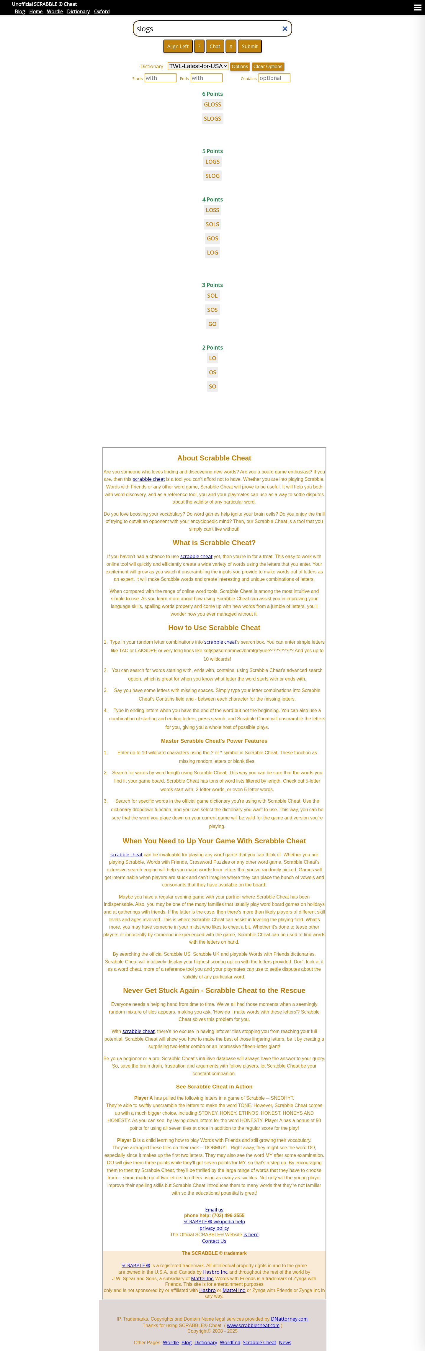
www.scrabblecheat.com (253, 1325)
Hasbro (207, 1290)
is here (251, 1234)
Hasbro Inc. (215, 1272)
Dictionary (78, 11)
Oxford (101, 11)
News (285, 1342)
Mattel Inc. (202, 1278)
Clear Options (268, 66)
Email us (214, 1209)
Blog (20, 11)
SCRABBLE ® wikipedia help (214, 1221)
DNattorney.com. (289, 1319)
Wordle (55, 11)
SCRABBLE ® (136, 1265)
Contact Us (214, 1241)
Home (35, 11)
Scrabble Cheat (259, 1342)
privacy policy (214, 1228)
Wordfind (230, 1342)
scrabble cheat (149, 479)
